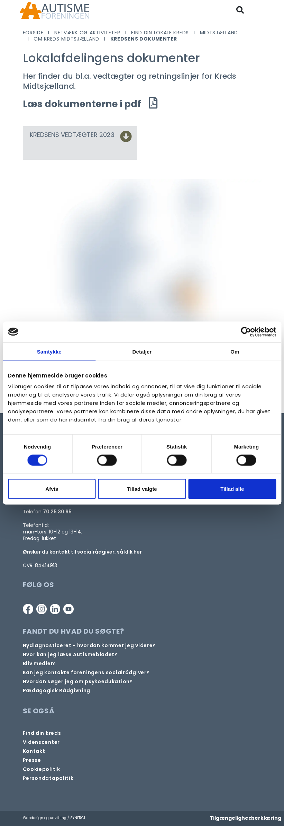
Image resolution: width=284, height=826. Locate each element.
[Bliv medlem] (39, 663)
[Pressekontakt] (32, 760)
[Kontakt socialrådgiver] (86, 672)
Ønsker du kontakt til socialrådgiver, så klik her (82, 551)
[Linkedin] (55, 609)
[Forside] (54, 10)
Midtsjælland (219, 32)
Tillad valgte (142, 489)
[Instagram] (41, 609)
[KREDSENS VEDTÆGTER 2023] (126, 138)
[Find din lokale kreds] (42, 733)
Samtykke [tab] (49, 351)
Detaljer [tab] (142, 351)
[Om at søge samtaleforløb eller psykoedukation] (78, 681)
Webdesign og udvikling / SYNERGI (54, 817)
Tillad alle (232, 489)
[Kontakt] (34, 751)
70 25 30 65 (57, 511)
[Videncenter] (41, 742)
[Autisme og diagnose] (89, 645)
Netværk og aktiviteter (87, 32)
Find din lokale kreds (160, 32)
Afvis (51, 489)
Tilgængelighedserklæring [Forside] (245, 818)
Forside (33, 32)
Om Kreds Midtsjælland (66, 38)
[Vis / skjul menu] (258, 10)
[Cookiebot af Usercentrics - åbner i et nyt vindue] (246, 332)
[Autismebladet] (70, 654)
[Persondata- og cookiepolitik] (41, 769)
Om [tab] (234, 351)
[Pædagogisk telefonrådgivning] (57, 690)
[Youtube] (68, 609)
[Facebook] (28, 609)
